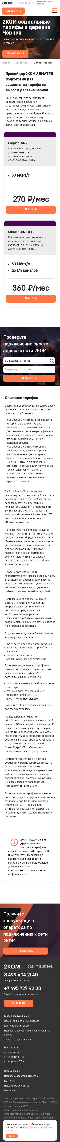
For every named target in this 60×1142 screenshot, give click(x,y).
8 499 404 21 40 (21, 975)
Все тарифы (11, 1047)
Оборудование (12, 1071)
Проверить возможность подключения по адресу (27, 1033)
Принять (11, 1136)
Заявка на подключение (17, 1040)
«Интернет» (11, 1052)
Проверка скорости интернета (21, 1076)
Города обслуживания (16, 1016)
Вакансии (9, 1090)
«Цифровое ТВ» (14, 1061)
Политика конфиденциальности (21, 1110)
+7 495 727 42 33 (22, 988)
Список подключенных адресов (21, 1021)
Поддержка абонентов (16, 1086)
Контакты (9, 1081)
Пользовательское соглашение (21, 1114)
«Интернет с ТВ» (14, 1057)
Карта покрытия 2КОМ (16, 1026)
